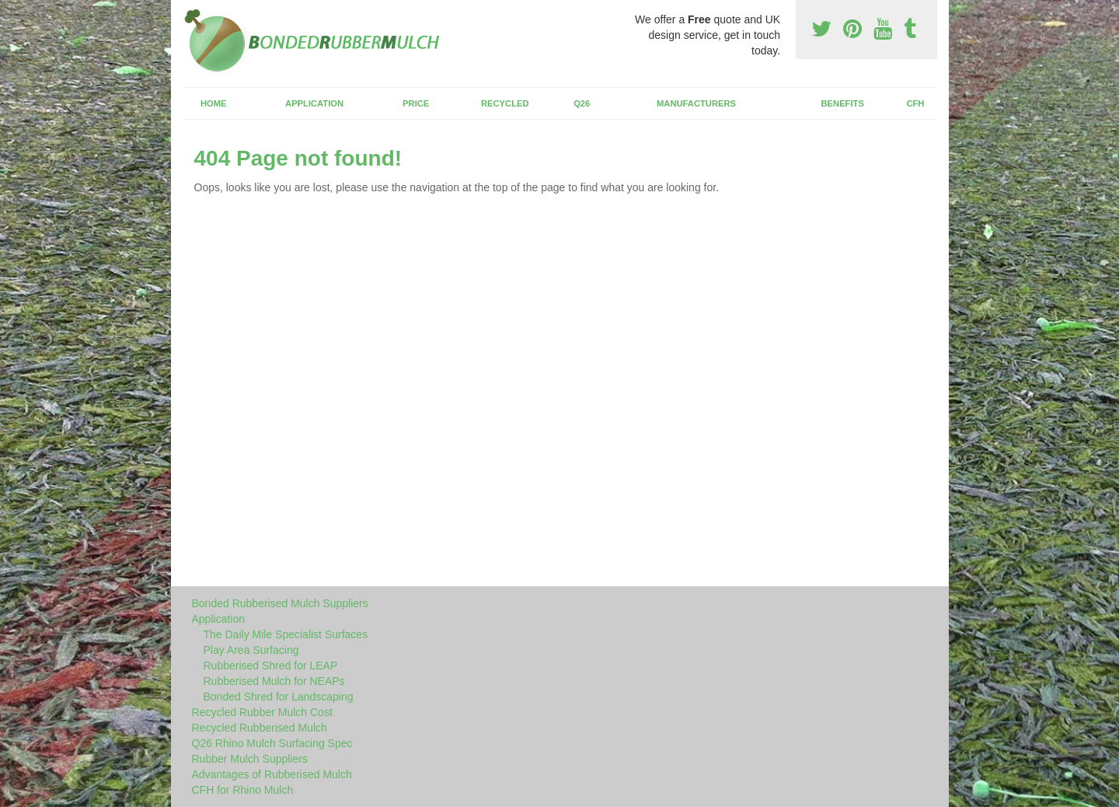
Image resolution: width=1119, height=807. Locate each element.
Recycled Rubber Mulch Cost (262, 712)
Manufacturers (696, 103)
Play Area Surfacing (251, 650)
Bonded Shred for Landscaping (279, 696)
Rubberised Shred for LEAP (271, 665)
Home (213, 103)
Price (416, 103)
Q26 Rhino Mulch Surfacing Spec (272, 743)
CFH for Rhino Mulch (243, 790)
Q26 (581, 103)
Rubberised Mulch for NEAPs (274, 681)
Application (314, 103)
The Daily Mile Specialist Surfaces (286, 634)
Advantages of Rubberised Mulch (272, 774)
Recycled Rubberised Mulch (259, 727)
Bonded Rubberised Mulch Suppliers (280, 603)
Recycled (505, 103)
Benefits (842, 103)
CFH (915, 103)
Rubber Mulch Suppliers (250, 759)
